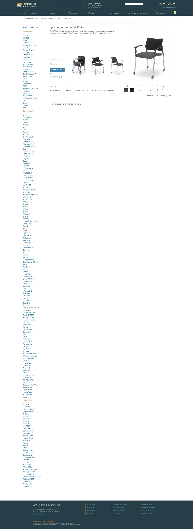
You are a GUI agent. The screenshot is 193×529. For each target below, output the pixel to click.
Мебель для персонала (147, 507)
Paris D (25, 229)
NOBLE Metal (28, 436)
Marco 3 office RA (29, 190)
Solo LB (25, 257)
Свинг (25, 103)
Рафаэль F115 (28, 479)
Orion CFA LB (27, 224)
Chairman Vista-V (29, 147)
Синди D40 (27, 482)
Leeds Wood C (28, 178)
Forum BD (26, 164)
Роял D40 (26, 366)
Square (25, 445)
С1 (24, 101)
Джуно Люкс (28, 330)
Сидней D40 (27, 378)
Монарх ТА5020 (29, 472)
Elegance (26, 407)
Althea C (26, 125)
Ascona (25, 48)
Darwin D (26, 156)
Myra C (25, 216)
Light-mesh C (28, 431)
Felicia (25, 414)
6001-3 (25, 36)
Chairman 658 (28, 142)
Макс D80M (27, 467)
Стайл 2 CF (27, 105)
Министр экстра (30, 356)
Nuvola (25, 443)
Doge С (25, 161)
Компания (54, 13)
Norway (26, 219)
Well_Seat (26, 296)
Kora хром (27, 62)
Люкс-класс (27, 400)
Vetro (25, 284)
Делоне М (27, 325)
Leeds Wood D (28, 180)
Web (24, 289)
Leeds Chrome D (29, 176)
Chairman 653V (28, 139)
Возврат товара (119, 510)
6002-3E (26, 38)
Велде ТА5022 (28, 315)
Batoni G (26, 405)
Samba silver (27, 77)
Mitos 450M (27, 200)
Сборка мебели (118, 507)
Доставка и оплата (138, 13)
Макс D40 (27, 465)
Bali (24, 130)
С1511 (25, 373)
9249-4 (25, 43)
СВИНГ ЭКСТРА (28, 375)
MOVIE (25, 202)
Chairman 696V (28, 144)
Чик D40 (26, 486)
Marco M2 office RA (30, 195)
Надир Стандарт (30, 98)
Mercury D (27, 197)
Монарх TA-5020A (30, 470)
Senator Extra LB (29, 248)
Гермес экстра (29, 320)
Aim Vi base (27, 118)
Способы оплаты (56, 74)
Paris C (25, 226)
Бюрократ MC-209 (30, 89)
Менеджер (27, 96)
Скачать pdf (56, 77)
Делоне (26, 322)
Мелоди (26, 351)
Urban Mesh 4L (28, 279)
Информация (113, 13)
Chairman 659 (28, 57)
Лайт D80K (27, 342)
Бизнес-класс (61, 19)
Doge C (25, 159)
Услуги (91, 13)
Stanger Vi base (29, 260)
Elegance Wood (28, 409)
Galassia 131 (27, 417)
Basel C (25, 132)
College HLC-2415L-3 (30, 151)
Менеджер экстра (30, 354)
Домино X (26, 332)
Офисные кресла (145, 510)
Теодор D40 (27, 484)
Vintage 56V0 (28, 450)
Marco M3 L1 (28, 65)
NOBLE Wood (28, 438)
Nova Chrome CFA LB (30, 221)
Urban (25, 272)
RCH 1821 (26, 245)
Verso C (25, 448)
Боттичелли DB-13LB (31, 308)
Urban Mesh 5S (28, 281)
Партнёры (91, 510)
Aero (25, 115)
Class (25, 149)
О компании (91, 504)
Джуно (25, 327)
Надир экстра (28, 359)
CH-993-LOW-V (28, 137)
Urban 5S (26, 274)
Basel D (26, 135)
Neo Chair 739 (28, 433)
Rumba (25, 69)
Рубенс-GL (27, 371)
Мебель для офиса (146, 504)
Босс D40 (26, 306)
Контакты (161, 13)
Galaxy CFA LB (28, 168)
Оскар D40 (27, 363)
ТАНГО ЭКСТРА (28, 380)
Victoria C (26, 286)
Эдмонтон (27, 397)
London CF (27, 185)
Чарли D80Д (27, 392)
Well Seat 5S (27, 294)
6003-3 (25, 40)
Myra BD (26, 214)
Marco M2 (27, 192)
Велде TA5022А (29, 313)
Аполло (26, 301)
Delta (25, 60)
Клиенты (73, 13)
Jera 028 (26, 421)
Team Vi (26, 269)
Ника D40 (26, 361)
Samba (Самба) (28, 72)
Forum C (26, 166)
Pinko (25, 231)
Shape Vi (26, 250)
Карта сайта (38, 514)
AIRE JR (26, 120)
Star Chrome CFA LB (30, 262)
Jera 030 (26, 424)
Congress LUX (28, 154)
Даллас (26, 460)
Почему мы (91, 507)
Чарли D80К (27, 395)
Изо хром (26, 93)
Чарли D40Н (27, 390)
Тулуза (25, 383)
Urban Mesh (27, 277)
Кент (25, 337)
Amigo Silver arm (29, 45)
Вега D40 (26, 310)
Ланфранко (27, 344)
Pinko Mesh (27, 236)
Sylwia (25, 81)
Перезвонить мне (169, 7)
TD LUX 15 (27, 267)
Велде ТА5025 (28, 318)
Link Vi (25, 183)
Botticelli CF (27, 52)
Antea (25, 127)
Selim (25, 79)
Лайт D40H (27, 339)
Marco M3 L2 (28, 67)
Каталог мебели (30, 13)
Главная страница (30, 19)
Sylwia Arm (27, 84)
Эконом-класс (28, 31)
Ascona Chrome (29, 50)
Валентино (27, 455)
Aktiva (25, 123)
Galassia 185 (27, 419)
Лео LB (25, 346)
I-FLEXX (25, 171)
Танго (25, 108)
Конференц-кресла (46, 19)
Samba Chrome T (29, 74)
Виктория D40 (29, 458)
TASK (25, 86)
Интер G (26, 334)
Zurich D (26, 298)
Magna (25, 188)
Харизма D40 (28, 387)
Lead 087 (26, 426)
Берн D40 (26, 303)
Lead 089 (26, 429)
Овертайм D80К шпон (32, 477)
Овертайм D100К (30, 474)
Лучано (26, 349)
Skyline (25, 255)
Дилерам (116, 514)
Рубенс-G (26, 368)
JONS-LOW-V (27, 173)
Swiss (25, 265)
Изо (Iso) (26, 91)
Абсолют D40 (28, 453)
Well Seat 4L (27, 291)
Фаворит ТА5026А (30, 385)
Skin (24, 253)
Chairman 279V (28, 55)
